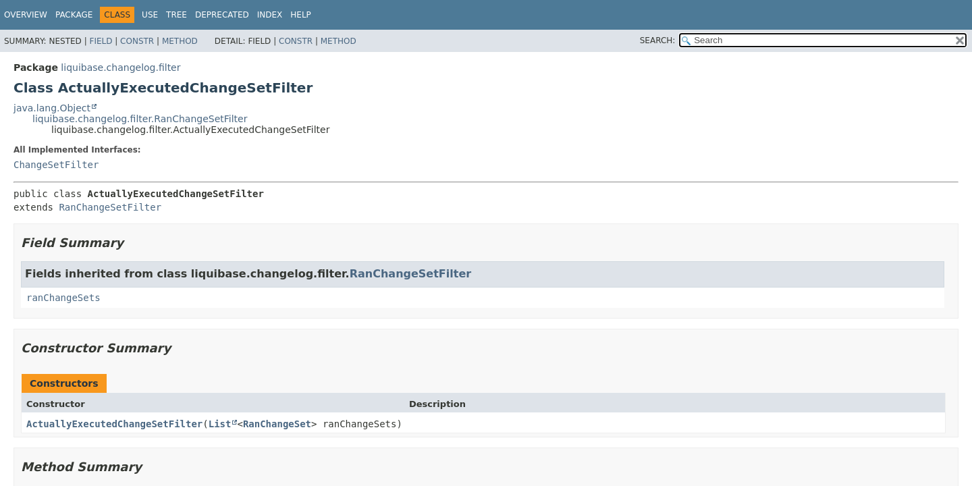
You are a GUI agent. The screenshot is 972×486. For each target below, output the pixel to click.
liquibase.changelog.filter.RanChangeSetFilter (139, 118)
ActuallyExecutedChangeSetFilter (114, 423)
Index (270, 15)
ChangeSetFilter (56, 164)
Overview (25, 15)
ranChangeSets (63, 297)
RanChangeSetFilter (110, 207)
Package (73, 15)
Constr (137, 41)
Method (180, 41)
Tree (176, 15)
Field (100, 41)
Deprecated (222, 15)
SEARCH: (658, 40)
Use (150, 15)
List (220, 423)
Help (300, 15)
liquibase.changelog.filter (120, 67)
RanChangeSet (277, 423)
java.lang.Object (52, 108)
